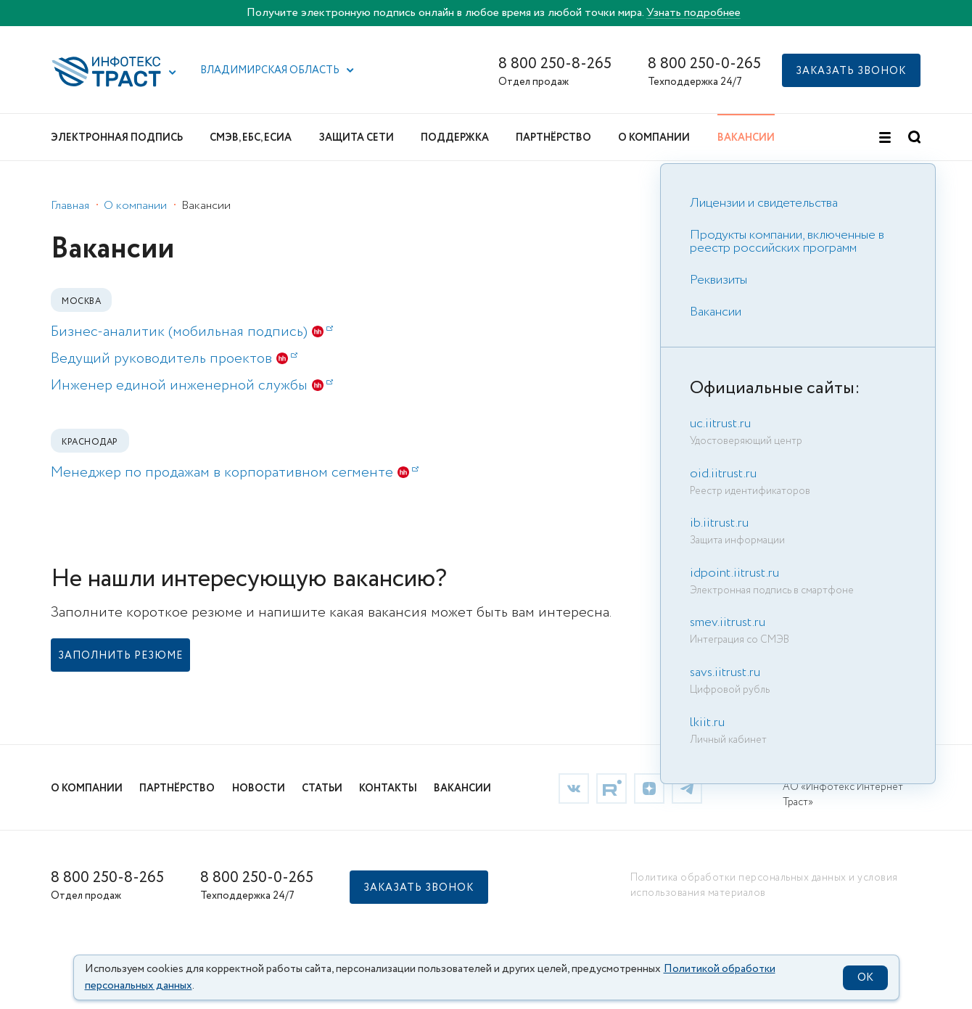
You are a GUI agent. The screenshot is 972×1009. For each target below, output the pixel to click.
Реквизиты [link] (718, 280)
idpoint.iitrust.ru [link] (734, 573)
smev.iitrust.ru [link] (727, 622)
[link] (120, 655)
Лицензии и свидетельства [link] (764, 203)
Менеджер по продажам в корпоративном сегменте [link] (235, 472)
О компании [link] (135, 205)
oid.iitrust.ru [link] (723, 473)
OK (865, 978)
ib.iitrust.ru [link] (719, 523)
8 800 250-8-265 (554, 64)
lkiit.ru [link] (707, 722)
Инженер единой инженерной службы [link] (192, 385)
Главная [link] (70, 205)
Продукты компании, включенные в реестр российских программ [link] (787, 242)
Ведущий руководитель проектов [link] (174, 358)
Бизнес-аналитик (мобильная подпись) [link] (192, 331)
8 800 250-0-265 (704, 64)
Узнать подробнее (693, 12)
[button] (173, 72)
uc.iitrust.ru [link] (720, 423)
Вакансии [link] (715, 311)
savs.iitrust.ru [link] (725, 672)
